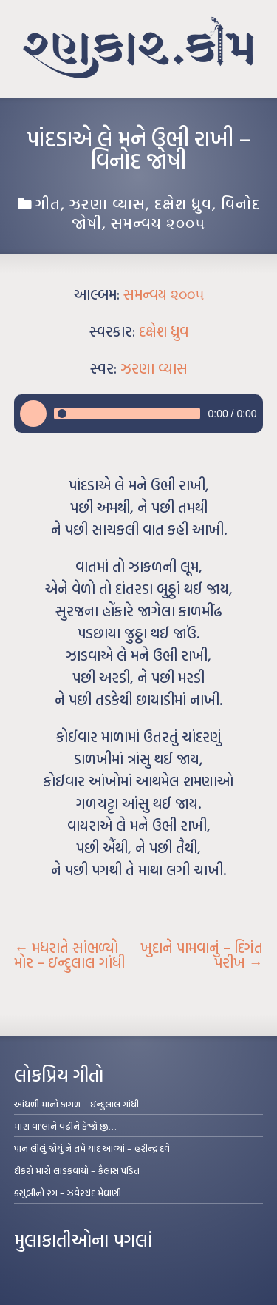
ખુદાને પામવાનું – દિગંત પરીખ (201, 955)
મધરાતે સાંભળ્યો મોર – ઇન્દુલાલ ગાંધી (69, 955)
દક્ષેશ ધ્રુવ (183, 203)
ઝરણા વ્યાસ (107, 203)
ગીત (48, 203)
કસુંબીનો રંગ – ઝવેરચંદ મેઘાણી (67, 1192)
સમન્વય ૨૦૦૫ (158, 223)
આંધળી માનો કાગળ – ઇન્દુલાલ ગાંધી (76, 1103)
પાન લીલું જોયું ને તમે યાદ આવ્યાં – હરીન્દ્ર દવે (92, 1148)
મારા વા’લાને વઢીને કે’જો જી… (65, 1126)
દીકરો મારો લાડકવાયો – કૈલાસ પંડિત (77, 1170)
